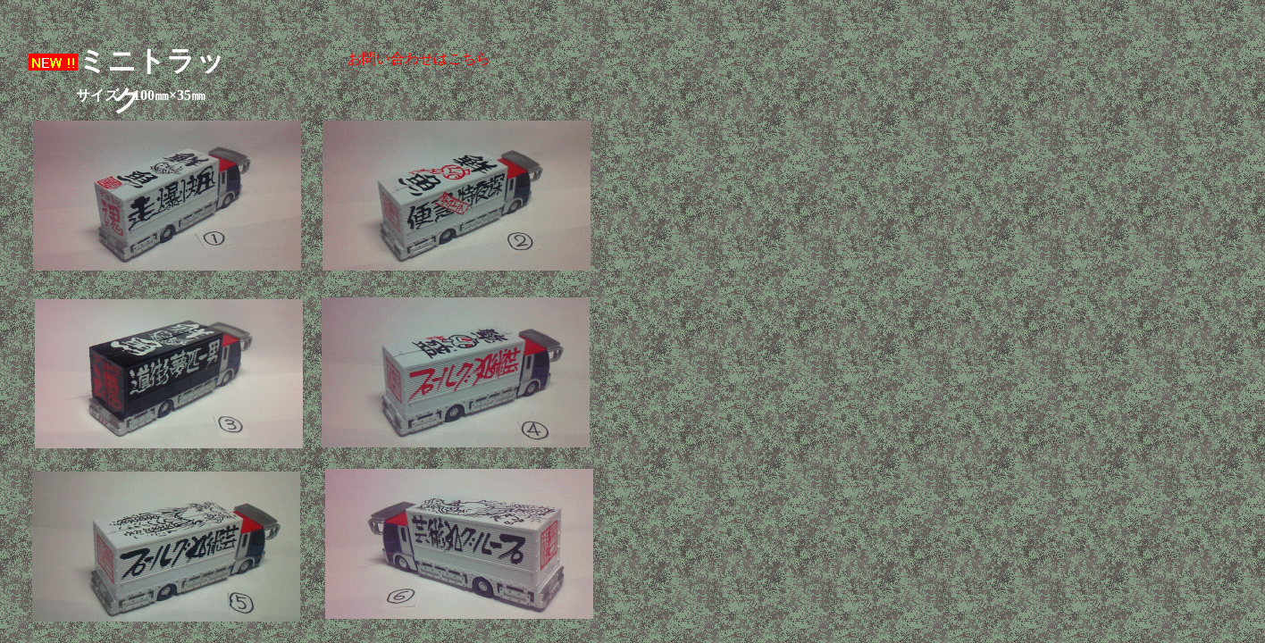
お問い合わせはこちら (419, 58)
